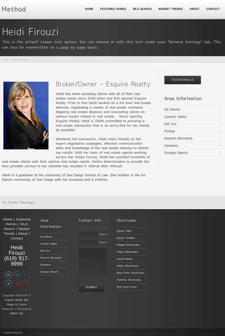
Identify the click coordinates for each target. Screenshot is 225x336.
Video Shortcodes (127, 251)
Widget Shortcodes (128, 244)
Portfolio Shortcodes (129, 279)
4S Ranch (172, 109)
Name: (103, 234)
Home (5, 59)
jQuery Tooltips (126, 237)
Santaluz (171, 145)
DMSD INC (16, 313)
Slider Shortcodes (127, 265)
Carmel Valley (175, 116)
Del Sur (170, 124)
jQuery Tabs (124, 230)
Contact (17, 238)
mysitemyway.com (13, 332)
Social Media (124, 258)
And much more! (127, 286)
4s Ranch (46, 236)
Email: (103, 242)
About (23, 233)
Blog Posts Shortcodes (131, 272)
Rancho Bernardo (178, 138)
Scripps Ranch (176, 153)
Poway (169, 131)
